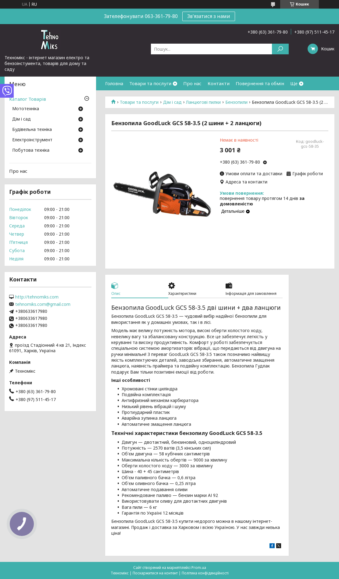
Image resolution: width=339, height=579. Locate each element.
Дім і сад (172, 102)
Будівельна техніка (32, 129)
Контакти (219, 83)
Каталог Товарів (27, 99)
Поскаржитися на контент (155, 573)
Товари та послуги (150, 83)
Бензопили (236, 102)
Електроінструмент (32, 140)
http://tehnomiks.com (37, 297)
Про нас (192, 83)
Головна (114, 83)
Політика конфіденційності (205, 573)
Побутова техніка (30, 150)
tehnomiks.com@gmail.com (42, 304)
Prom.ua (198, 567)
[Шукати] (280, 49)
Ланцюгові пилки (203, 102)
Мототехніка (25, 109)
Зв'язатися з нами (208, 16)
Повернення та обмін (260, 83)
